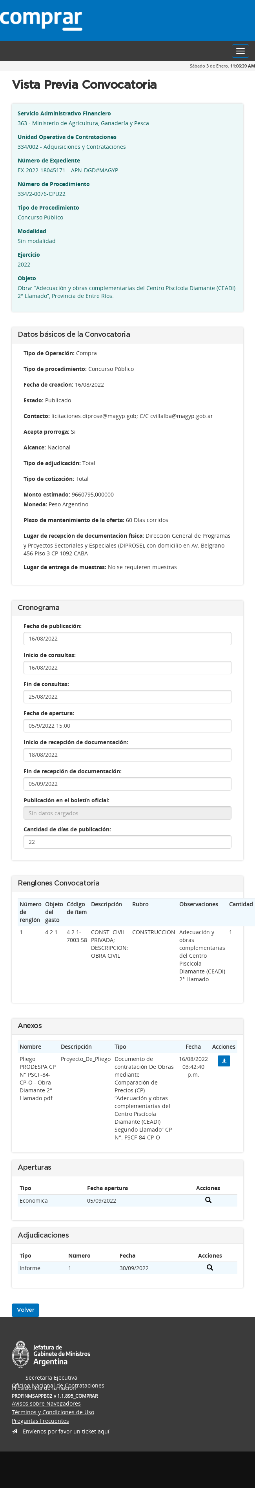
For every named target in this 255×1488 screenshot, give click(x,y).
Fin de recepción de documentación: (73, 771)
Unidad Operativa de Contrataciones (67, 137)
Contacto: (37, 416)
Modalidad (32, 231)
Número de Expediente (49, 160)
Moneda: (35, 504)
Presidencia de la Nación (221, 20)
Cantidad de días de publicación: (67, 829)
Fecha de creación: (48, 384)
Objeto (27, 278)
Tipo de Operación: (49, 353)
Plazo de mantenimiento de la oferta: (74, 520)
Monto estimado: (47, 494)
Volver (25, 1310)
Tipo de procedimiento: (55, 368)
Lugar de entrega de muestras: (65, 567)
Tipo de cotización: (49, 478)
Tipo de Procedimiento (48, 207)
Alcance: (35, 447)
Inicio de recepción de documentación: (76, 742)
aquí (103, 1431)
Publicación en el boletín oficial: (66, 800)
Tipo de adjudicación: (52, 463)
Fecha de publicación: (53, 626)
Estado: (34, 400)
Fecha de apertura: (49, 713)
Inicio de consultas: (50, 655)
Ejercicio (29, 254)
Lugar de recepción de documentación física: (84, 535)
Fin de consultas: (46, 684)
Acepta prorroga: (46, 431)
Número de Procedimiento (54, 184)
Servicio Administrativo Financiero (64, 113)
